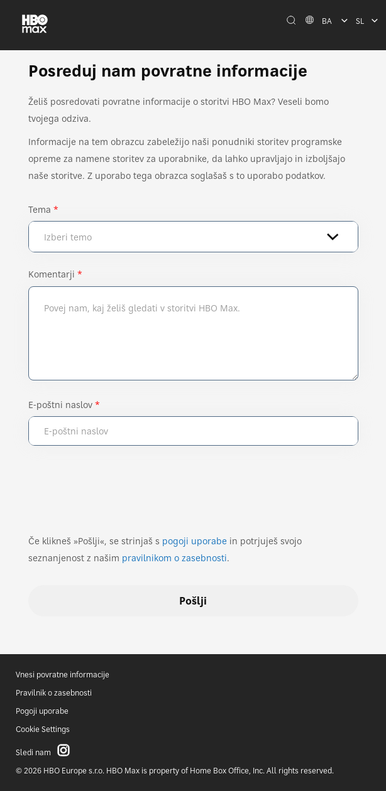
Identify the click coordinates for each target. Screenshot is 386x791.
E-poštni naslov (60, 405)
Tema (39, 209)
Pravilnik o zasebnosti (54, 692)
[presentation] (123, 495)
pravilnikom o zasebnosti (174, 558)
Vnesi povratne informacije (62, 674)
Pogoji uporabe (42, 711)
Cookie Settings (43, 729)
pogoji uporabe (194, 541)
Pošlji (193, 601)
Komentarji (51, 274)
